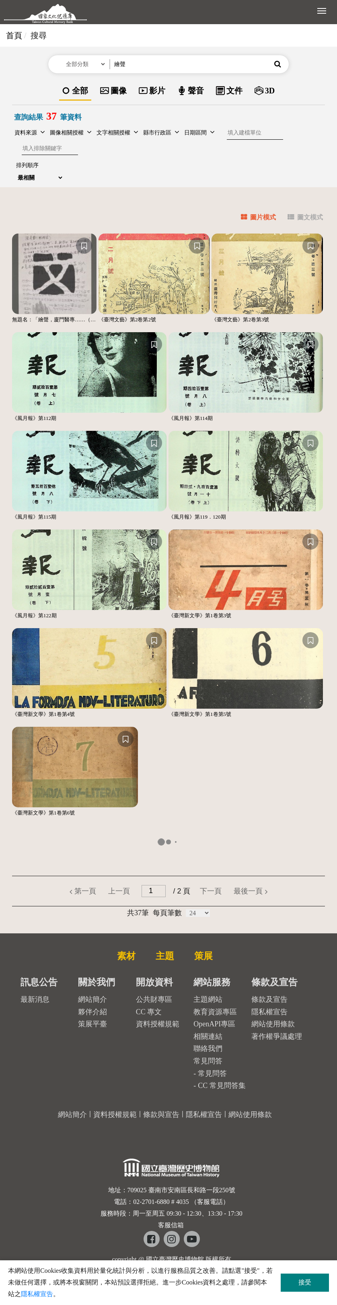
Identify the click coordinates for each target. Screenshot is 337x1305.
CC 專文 (149, 1012)
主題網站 (207, 999)
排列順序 (27, 165)
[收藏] (84, 246)
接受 (304, 1282)
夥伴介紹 (92, 1012)
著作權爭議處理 (276, 1036)
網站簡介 (92, 999)
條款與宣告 (161, 1115)
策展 (203, 956)
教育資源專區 (215, 1012)
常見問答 (212, 1073)
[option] (75, 91)
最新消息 (35, 999)
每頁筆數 (167, 913)
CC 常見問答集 (222, 1086)
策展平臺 (92, 1024)
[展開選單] (321, 10)
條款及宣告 (269, 999)
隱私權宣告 (269, 1012)
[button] (277, 64)
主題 (165, 956)
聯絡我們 (207, 1048)
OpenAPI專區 (214, 1024)
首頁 (14, 35)
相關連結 (207, 1036)
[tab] (253, 218)
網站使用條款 (273, 1024)
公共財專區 (154, 999)
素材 (126, 956)
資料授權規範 (157, 1024)
